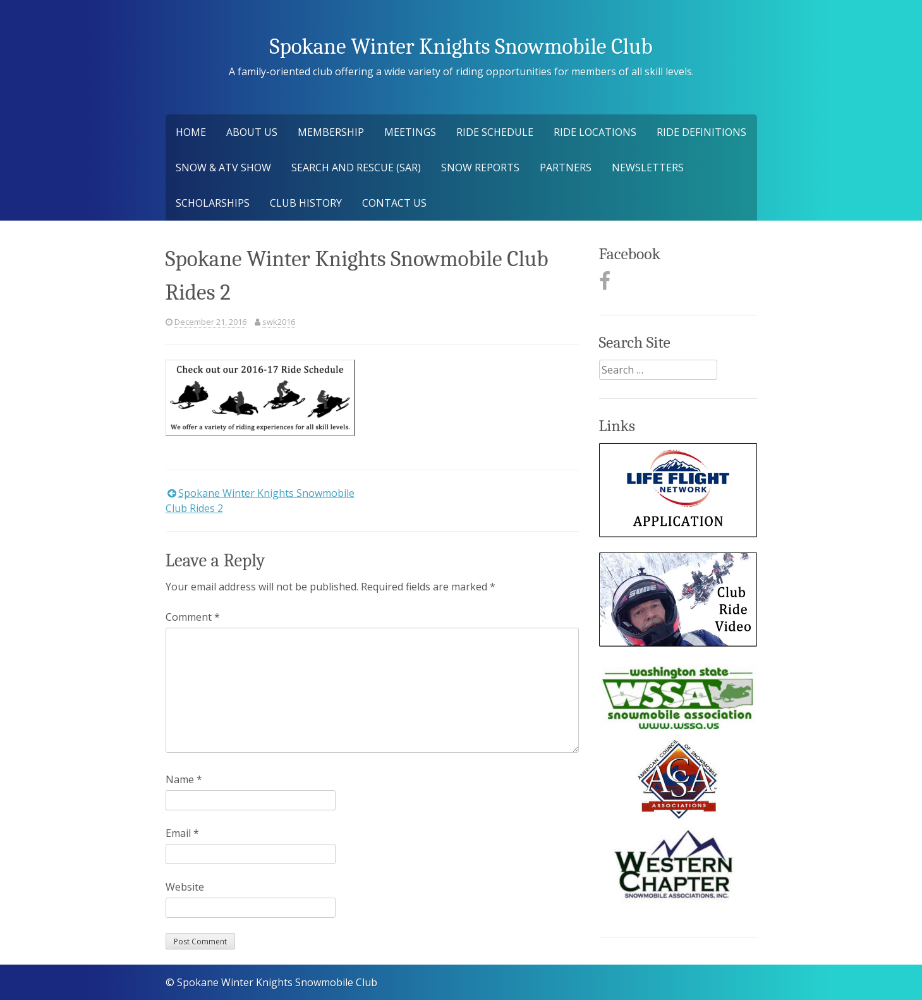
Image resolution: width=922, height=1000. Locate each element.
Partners (565, 167)
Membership (331, 132)
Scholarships (213, 203)
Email (182, 833)
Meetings (410, 132)
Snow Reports (480, 167)
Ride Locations (595, 132)
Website (185, 887)
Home (191, 132)
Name (184, 779)
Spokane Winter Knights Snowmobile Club (460, 46)
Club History (306, 203)
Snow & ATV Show (223, 167)
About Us (251, 132)
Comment (193, 617)
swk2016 (278, 321)
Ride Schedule (494, 132)
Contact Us (394, 203)
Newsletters (648, 167)
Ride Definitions (701, 132)
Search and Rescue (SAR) (356, 167)
